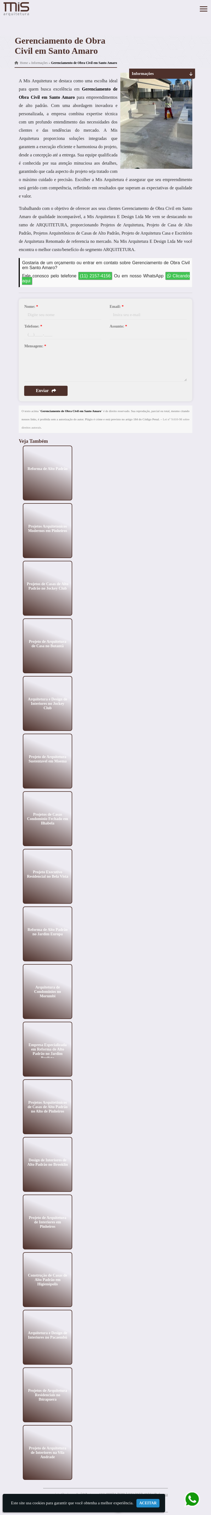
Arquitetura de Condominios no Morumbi (47, 991)
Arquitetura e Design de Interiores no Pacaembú (47, 1335)
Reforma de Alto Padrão (48, 468)
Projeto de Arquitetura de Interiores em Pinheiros (47, 1221)
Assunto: (118, 326)
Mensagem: (35, 346)
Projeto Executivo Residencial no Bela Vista (47, 874)
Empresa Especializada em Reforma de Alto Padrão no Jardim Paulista (48, 1051)
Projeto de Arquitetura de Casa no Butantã (47, 643)
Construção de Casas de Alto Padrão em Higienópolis (47, 1279)
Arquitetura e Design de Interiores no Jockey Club (47, 703)
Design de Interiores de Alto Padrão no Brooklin (47, 1162)
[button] (203, 9)
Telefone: (33, 326)
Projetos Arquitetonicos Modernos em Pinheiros (47, 528)
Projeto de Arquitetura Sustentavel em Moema (47, 758)
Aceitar (148, 1503)
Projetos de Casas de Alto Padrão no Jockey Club (47, 586)
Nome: (31, 307)
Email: (117, 307)
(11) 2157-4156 (95, 276)
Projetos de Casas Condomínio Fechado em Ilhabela (47, 818)
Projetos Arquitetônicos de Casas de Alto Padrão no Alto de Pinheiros (48, 1106)
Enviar (46, 390)
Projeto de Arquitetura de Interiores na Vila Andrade (47, 1452)
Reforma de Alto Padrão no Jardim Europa (48, 931)
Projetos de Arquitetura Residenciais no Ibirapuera (47, 1394)
